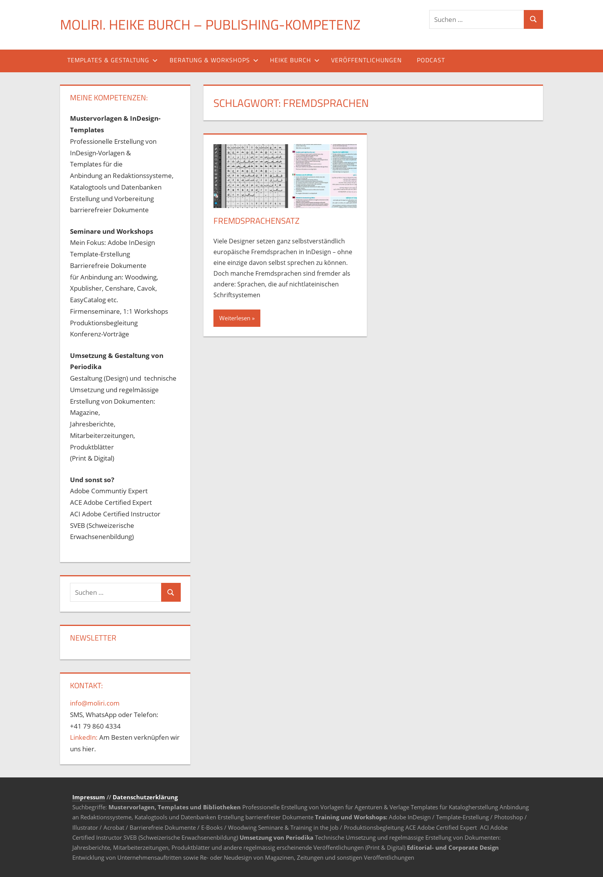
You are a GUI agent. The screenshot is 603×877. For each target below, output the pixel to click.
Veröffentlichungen (366, 60)
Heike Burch (295, 60)
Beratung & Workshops (214, 60)
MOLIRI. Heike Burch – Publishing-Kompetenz (210, 24)
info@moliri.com (95, 703)
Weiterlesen (234, 318)
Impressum (88, 797)
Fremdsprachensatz (256, 220)
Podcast (431, 60)
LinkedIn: (84, 737)
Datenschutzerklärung (145, 797)
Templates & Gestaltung (112, 60)
